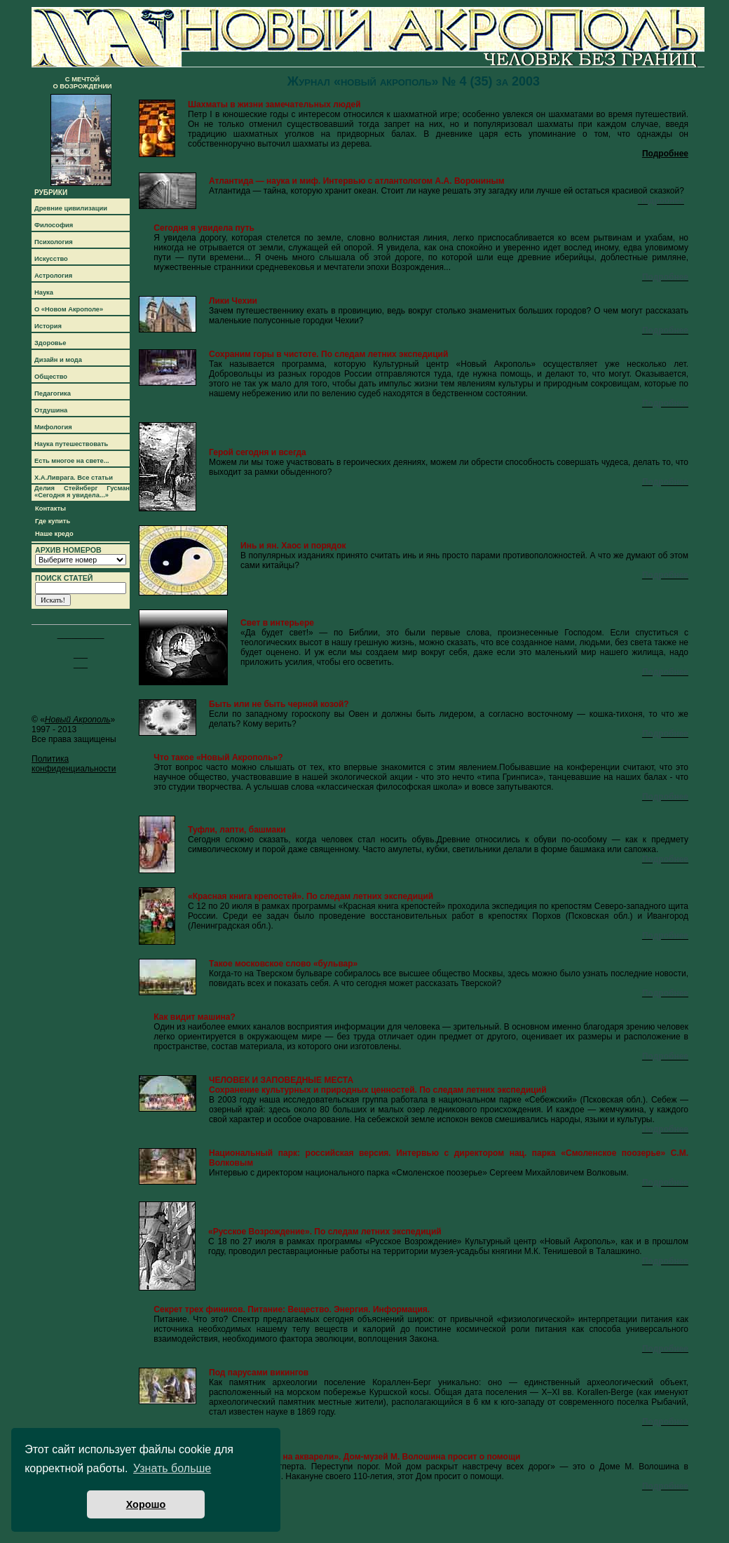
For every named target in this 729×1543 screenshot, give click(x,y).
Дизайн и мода (58, 359)
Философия (53, 225)
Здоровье (50, 342)
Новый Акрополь (78, 720)
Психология (53, 241)
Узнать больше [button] (172, 1468)
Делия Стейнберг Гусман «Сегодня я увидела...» (82, 492)
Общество (50, 376)
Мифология (53, 427)
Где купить (52, 521)
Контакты (50, 508)
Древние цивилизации (70, 208)
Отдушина (50, 410)
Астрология (53, 275)
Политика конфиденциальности (74, 764)
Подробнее (665, 154)
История (48, 326)
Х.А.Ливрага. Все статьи (73, 477)
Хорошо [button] (146, 1504)
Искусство (51, 258)
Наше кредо (54, 533)
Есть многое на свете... (71, 460)
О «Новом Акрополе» (68, 309)
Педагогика (52, 393)
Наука (43, 292)
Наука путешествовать (71, 443)
